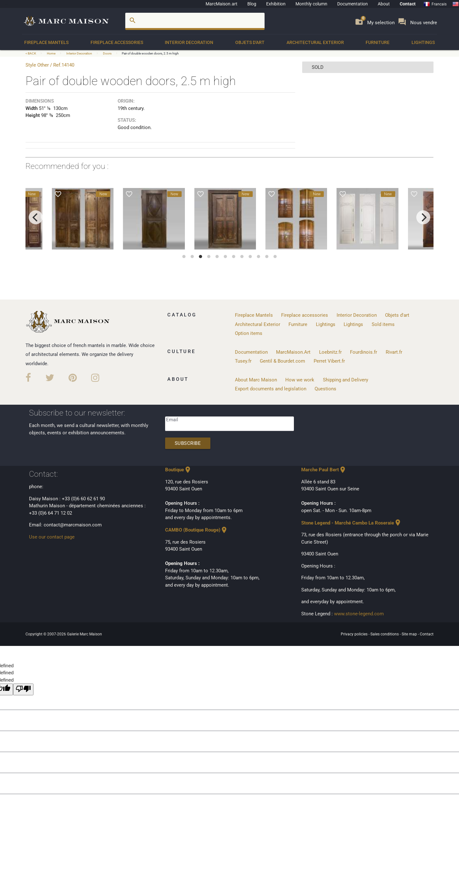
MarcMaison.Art (293, 352)
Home (51, 53)
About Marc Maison (256, 380)
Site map (410, 634)
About (384, 3)
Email (172, 420)
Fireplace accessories (117, 42)
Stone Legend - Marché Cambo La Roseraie (351, 523)
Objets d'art (250, 42)
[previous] (36, 217)
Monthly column (311, 3)
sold (318, 67)
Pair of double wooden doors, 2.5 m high (150, 53)
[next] (423, 217)
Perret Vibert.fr (329, 361)
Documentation (352, 3)
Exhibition (276, 3)
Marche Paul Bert (323, 470)
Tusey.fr (243, 361)
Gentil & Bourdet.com (282, 361)
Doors (107, 53)
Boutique (178, 470)
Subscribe (188, 443)
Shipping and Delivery (345, 380)
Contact (408, 3)
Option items (248, 333)
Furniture (378, 42)
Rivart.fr (394, 352)
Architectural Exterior (315, 42)
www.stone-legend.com (359, 614)
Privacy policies (354, 634)
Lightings (423, 42)
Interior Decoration (189, 42)
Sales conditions (385, 634)
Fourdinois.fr (363, 352)
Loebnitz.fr (330, 352)
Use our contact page (52, 537)
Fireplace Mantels (46, 42)
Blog (251, 3)
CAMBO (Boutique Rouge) (196, 530)
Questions (325, 389)
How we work (299, 380)
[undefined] (23, 689)
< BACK (31, 53)
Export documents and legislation (270, 389)
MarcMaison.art (221, 3)
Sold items (383, 324)
